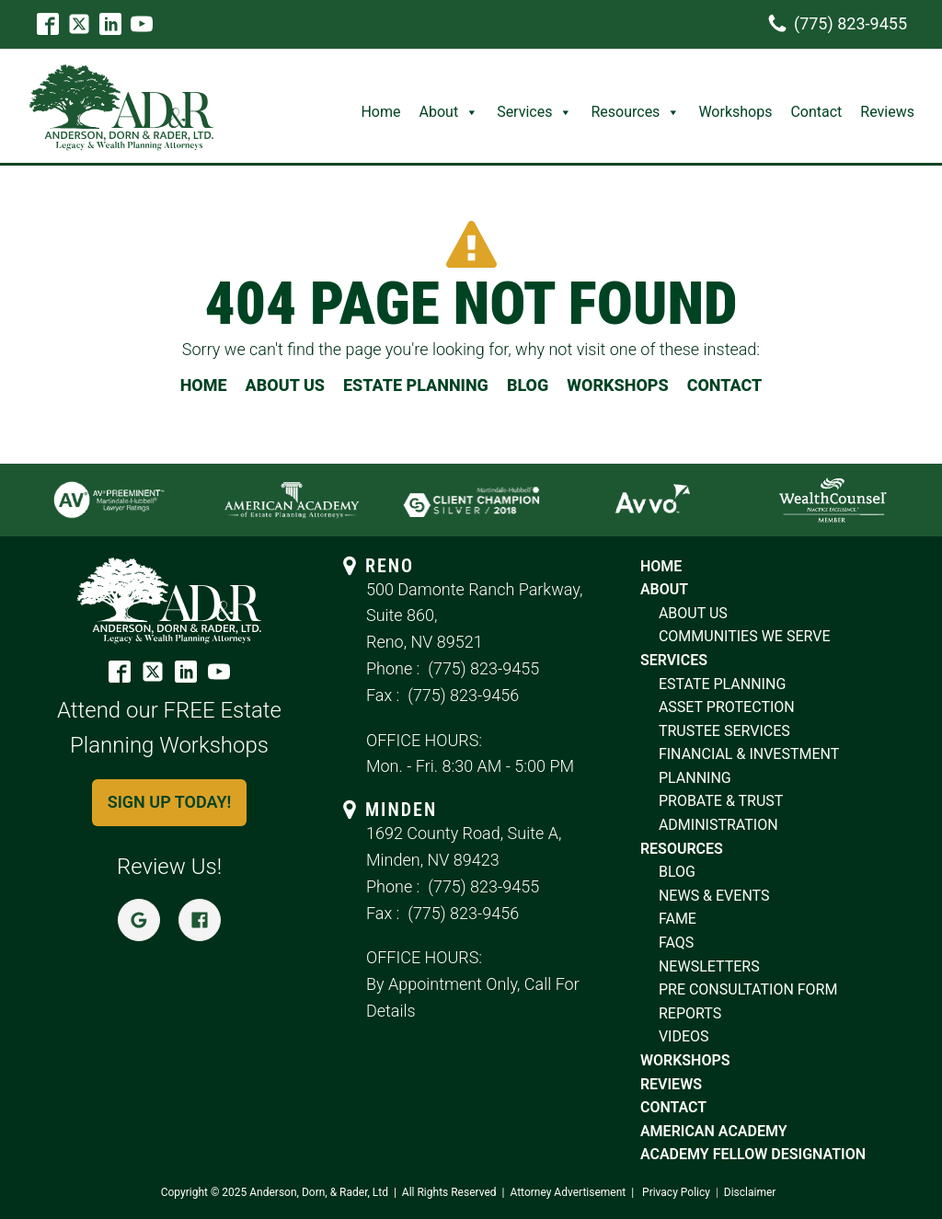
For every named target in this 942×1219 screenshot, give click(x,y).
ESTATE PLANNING (415, 385)
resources (683, 848)
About (449, 112)
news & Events (714, 895)
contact (673, 1107)
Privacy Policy (676, 1192)
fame (677, 918)
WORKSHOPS (617, 385)
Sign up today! (170, 801)
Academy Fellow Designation (753, 1154)
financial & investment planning (749, 766)
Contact (816, 112)
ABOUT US (285, 385)
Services (534, 112)
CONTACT (725, 385)
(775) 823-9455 (483, 668)
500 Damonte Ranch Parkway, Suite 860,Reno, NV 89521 (474, 616)
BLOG (527, 385)
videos (684, 1036)
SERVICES (673, 660)
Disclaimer (750, 1192)
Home (380, 112)
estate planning (722, 684)
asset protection (727, 707)
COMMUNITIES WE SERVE (745, 636)
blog (677, 871)
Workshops (735, 112)
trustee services (724, 731)
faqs (676, 942)
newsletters (709, 966)
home (661, 566)
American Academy (713, 1131)
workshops (685, 1060)
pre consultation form (748, 989)
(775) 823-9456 (463, 695)
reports (690, 1013)
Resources (635, 112)
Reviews (887, 112)
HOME (203, 385)
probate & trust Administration (721, 813)
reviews (671, 1084)
